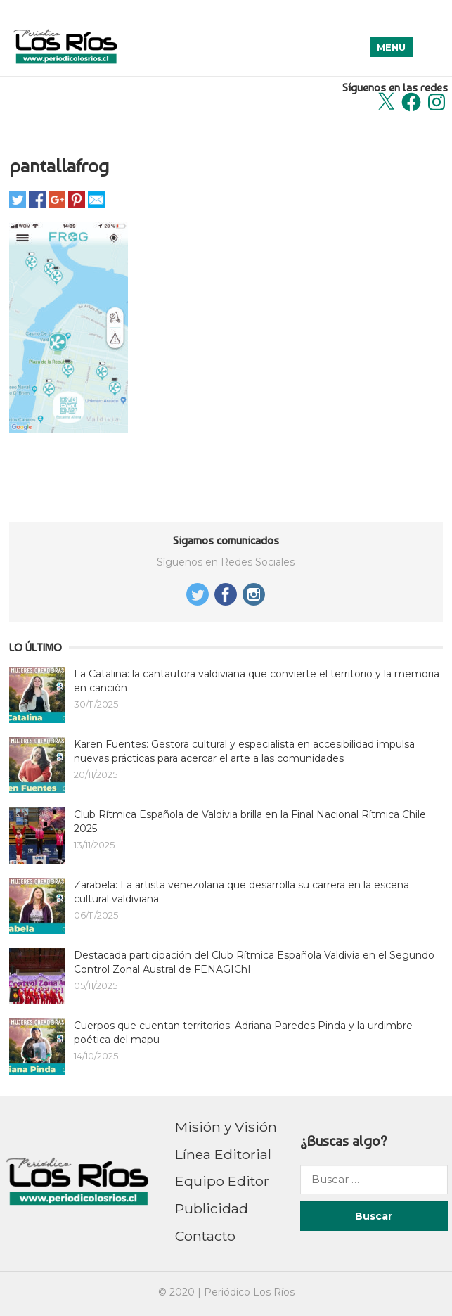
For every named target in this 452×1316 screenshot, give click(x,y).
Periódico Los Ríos (249, 1292)
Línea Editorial (223, 1154)
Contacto (205, 1235)
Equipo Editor (222, 1181)
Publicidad (211, 1208)
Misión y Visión (226, 1126)
